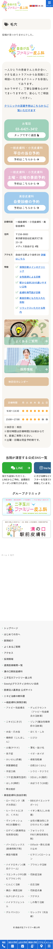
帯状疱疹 (10, 789)
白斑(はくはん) (38, 765)
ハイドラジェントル (15, 904)
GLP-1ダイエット (15, 896)
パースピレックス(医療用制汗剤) (15, 846)
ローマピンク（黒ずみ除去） (15, 802)
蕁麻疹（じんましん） (15, 739)
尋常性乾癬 (36, 759)
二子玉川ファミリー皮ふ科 (18, 677)
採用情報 (8, 659)
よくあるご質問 (12, 646)
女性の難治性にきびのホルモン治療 (39, 822)
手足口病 (10, 771)
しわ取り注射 (37, 902)
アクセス (8, 652)
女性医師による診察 (30, 276)
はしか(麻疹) (13, 783)
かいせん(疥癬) (14, 759)
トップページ (11, 628)
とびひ (33, 737)
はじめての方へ (12, 634)
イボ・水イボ (37, 753)
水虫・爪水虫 (13, 731)
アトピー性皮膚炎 (15, 707)
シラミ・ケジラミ (39, 771)
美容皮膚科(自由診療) (15, 795)
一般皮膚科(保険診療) (15, 702)
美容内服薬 (12, 854)
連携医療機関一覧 (13, 665)
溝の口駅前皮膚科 (13, 671)
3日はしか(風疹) (38, 777)
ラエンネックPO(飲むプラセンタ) (16, 876)
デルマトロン (13, 912)
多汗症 (9, 753)
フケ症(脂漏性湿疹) (16, 777)
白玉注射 (35, 884)
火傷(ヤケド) (13, 747)
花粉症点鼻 (36, 890)
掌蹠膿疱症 (12, 765)
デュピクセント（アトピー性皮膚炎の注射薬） (39, 711)
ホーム (4, 555)
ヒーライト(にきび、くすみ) (14, 812)
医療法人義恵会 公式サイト (18, 689)
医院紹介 (8, 640)
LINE (17, 467)
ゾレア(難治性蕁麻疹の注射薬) (40, 723)
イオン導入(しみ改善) (40, 812)
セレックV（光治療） (39, 914)
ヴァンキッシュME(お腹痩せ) (14, 822)
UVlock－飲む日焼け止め (40, 846)
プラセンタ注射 (38, 864)
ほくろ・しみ (37, 731)
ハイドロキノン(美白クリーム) (16, 866)
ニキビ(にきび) (14, 721)
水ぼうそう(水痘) (39, 783)
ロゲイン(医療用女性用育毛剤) (16, 832)
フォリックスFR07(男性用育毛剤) (39, 834)
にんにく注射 (13, 884)
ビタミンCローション (40, 856)
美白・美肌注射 (14, 890)
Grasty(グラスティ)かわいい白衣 (21, 683)
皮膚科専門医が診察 (30, 292)
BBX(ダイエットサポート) (40, 802)
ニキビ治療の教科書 (14, 696)
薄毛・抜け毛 (37, 747)
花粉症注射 (36, 874)
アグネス (34, 896)
